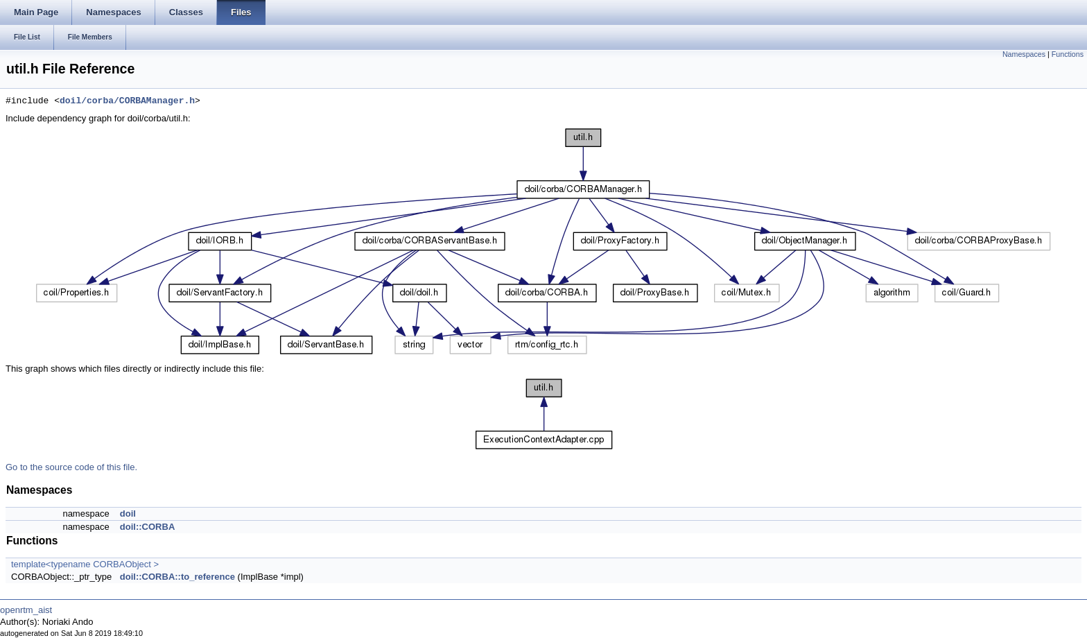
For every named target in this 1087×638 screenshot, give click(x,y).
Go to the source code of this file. (71, 467)
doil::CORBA (147, 526)
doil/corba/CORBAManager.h (127, 101)
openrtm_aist (26, 610)
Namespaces (1023, 54)
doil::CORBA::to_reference (177, 576)
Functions (1068, 54)
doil (128, 513)
